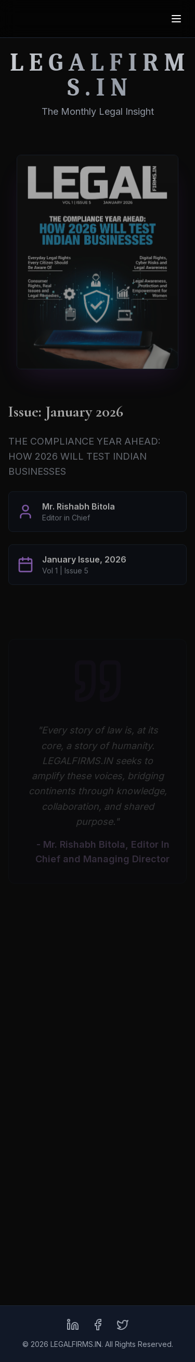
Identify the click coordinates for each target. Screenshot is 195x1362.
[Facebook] (98, 1324)
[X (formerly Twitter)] (122, 1324)
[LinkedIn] (73, 1324)
